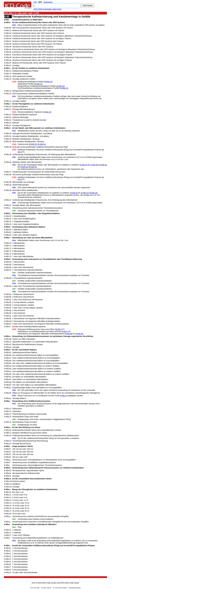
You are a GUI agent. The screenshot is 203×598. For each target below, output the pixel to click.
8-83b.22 (47, 112)
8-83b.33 (84, 193)
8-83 (30, 13)
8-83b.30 (83, 165)
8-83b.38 (103, 165)
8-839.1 (59, 329)
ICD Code (33, 588)
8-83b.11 (38, 84)
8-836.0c (63, 396)
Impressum (48, 2)
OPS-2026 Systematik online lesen (47, 9)
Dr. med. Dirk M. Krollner (60, 588)
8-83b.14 (60, 86)
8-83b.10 (48, 82)
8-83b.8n (79, 334)
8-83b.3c (41, 144)
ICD (35, 2)
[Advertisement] (130, 50)
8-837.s (65, 331)
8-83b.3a (24, 167)
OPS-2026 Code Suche (69, 583)
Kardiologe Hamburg (75, 588)
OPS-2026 (8, 13)
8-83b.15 (64, 88)
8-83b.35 (33, 144)
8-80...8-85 (22, 13)
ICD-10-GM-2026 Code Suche (44, 583)
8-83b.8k (68, 334)
